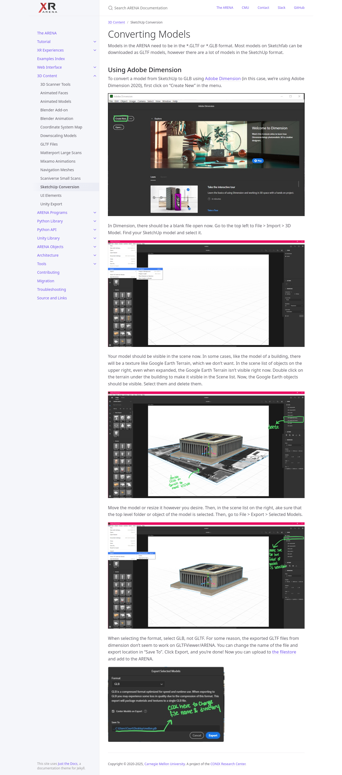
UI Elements (50, 195)
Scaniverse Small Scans (60, 178)
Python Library (50, 221)
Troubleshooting (51, 289)
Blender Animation (56, 118)
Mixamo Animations (57, 161)
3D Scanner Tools (55, 84)
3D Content (47, 75)
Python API (46, 229)
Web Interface (49, 67)
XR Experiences (50, 50)
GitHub (299, 7)
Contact (263, 7)
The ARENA (47, 33)
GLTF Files (49, 144)
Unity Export (51, 203)
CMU (245, 7)
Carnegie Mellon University (165, 764)
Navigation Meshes (57, 169)
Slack (282, 7)
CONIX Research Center (228, 764)
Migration (45, 280)
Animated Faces (54, 92)
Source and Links (52, 297)
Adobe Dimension (223, 78)
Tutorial (43, 41)
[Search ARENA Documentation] (155, 8)
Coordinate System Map (61, 127)
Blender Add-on (54, 109)
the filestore (284, 652)
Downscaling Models (58, 135)
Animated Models (55, 101)
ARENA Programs (52, 212)
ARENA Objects (50, 246)
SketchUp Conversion (59, 186)
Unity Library (48, 238)
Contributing (48, 272)
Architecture (48, 255)
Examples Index (51, 58)
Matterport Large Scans (61, 152)
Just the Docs (67, 763)
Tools (41, 263)
